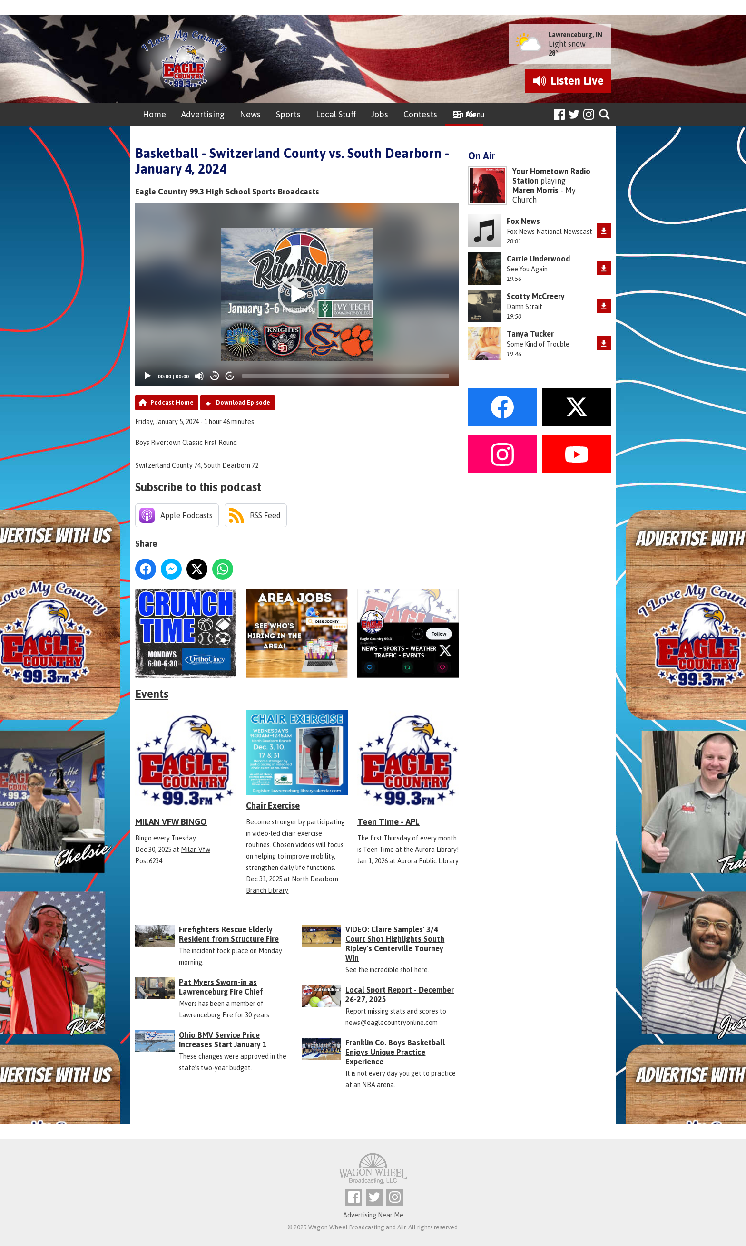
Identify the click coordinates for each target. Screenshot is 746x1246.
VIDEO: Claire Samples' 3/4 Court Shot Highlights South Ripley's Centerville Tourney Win (394, 943)
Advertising (203, 114)
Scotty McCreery (536, 296)
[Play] (147, 376)
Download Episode (243, 402)
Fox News (523, 221)
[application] (297, 294)
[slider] (345, 376)
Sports (288, 114)
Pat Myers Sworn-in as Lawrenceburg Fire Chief (221, 987)
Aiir (401, 1227)
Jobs (379, 114)
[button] (297, 294)
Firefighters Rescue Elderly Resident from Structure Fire (229, 934)
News (250, 114)
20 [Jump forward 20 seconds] (230, 376)
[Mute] (199, 376)
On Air (464, 114)
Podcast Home (172, 402)
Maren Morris (535, 190)
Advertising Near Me (373, 1215)
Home (154, 114)
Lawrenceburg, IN (575, 35)
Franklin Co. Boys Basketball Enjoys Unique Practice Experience (395, 1052)
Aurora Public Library (428, 861)
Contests (420, 114)
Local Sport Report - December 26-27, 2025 (399, 994)
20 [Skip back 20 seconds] (215, 376)
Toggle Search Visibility (605, 115)
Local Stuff (336, 114)
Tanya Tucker (530, 333)
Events (151, 693)
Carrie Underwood (538, 258)
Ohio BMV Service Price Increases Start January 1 (223, 1040)
